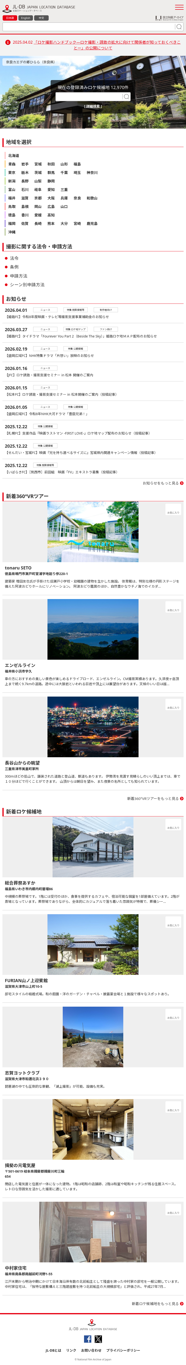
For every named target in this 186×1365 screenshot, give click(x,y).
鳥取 (12, 206)
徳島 (12, 215)
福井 (12, 198)
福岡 (12, 223)
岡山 (38, 206)
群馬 (51, 172)
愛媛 (38, 215)
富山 (12, 189)
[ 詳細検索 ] (93, 106)
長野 (25, 181)
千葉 (64, 172)
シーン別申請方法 (27, 285)
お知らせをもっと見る (161, 483)
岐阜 (38, 189)
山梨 (38, 181)
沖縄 (12, 232)
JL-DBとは (54, 1350)
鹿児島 (92, 223)
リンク (71, 1350)
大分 (64, 223)
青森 (12, 164)
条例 (14, 267)
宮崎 (77, 223)
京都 (38, 198)
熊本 (51, 223)
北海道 (13, 155)
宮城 (38, 164)
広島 (51, 206)
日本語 (10, 18)
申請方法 (18, 276)
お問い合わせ (91, 1350)
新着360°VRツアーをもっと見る (153, 798)
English (25, 18)
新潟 (12, 181)
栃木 (25, 172)
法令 (14, 258)
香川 (25, 215)
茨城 (38, 172)
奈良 (77, 198)
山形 (64, 164)
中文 (41, 18)
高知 (51, 215)
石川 (25, 189)
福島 (77, 164)
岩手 (25, 164)
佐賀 (25, 223)
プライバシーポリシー (123, 1350)
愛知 (51, 189)
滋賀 (25, 198)
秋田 (51, 164)
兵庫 (64, 198)
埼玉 (77, 172)
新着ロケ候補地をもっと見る (155, 1303)
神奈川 (92, 172)
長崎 (38, 223)
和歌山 (92, 198)
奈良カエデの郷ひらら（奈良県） (31, 62)
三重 (64, 189)
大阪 (51, 198)
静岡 (51, 181)
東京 (12, 172)
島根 (25, 206)
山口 (64, 206)
